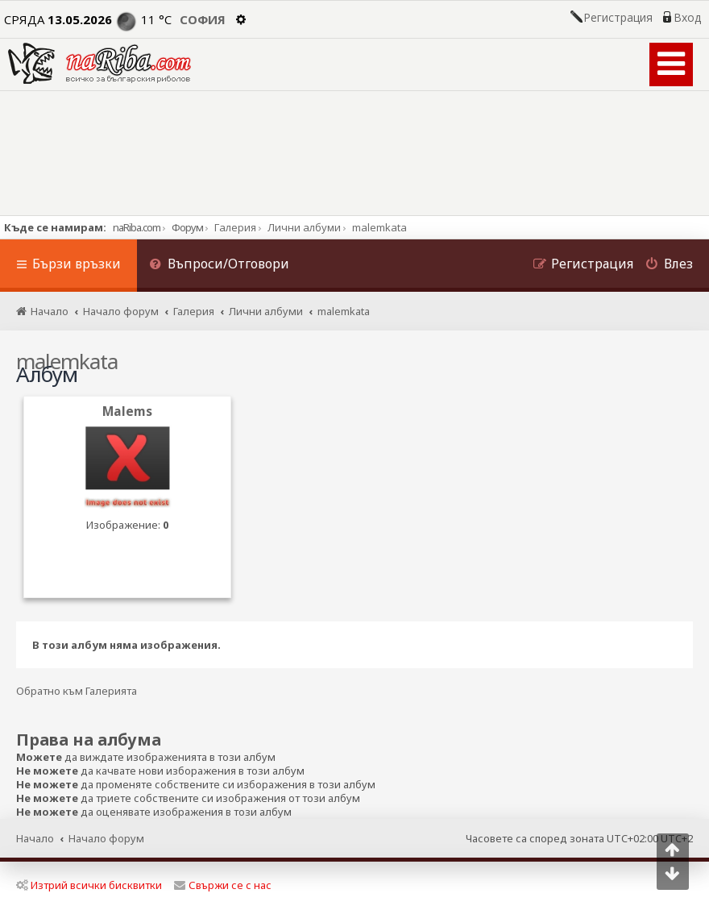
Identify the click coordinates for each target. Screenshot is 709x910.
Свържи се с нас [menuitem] (223, 885)
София (203, 19)
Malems (127, 411)
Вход (687, 17)
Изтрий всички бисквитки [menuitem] (89, 885)
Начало (35, 838)
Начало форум (106, 838)
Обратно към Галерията (76, 691)
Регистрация (618, 17)
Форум (187, 227)
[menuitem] (219, 265)
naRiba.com (136, 227)
